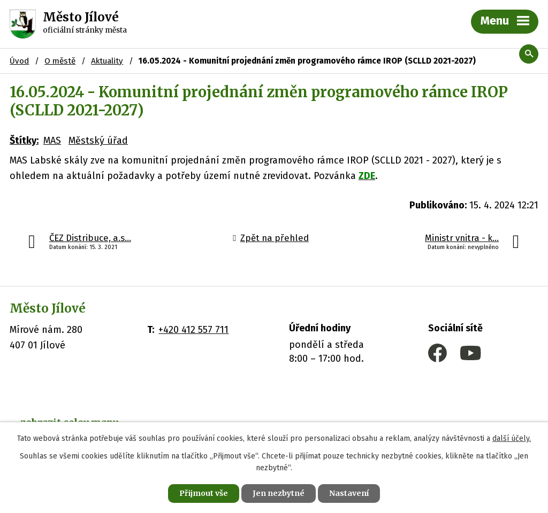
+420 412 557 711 (193, 330)
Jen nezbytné (279, 493)
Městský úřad (98, 140)
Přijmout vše (203, 493)
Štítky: (24, 140)
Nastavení (349, 493)
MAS (52, 140)
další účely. (511, 438)
